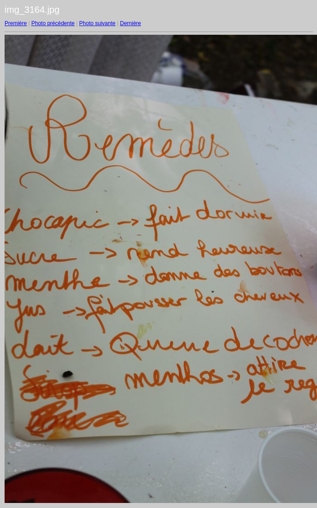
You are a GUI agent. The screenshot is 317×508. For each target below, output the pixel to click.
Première (16, 23)
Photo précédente (53, 23)
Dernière (130, 23)
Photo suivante (97, 23)
